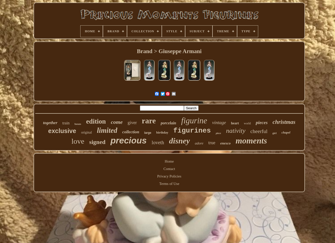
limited (107, 130)
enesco (225, 143)
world (247, 123)
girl (274, 133)
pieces (261, 122)
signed (97, 142)
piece (218, 133)
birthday (162, 132)
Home (169, 161)
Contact (169, 169)
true (211, 142)
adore (199, 143)
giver (132, 122)
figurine (194, 120)
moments (251, 140)
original (86, 132)
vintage (219, 122)
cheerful (259, 131)
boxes (78, 123)
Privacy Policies (169, 176)
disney (179, 140)
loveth (158, 142)
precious (128, 140)
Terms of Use (169, 184)
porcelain (168, 123)
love (77, 141)
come (117, 122)
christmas (284, 122)
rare (149, 120)
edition (96, 121)
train (66, 123)
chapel (286, 132)
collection (130, 132)
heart (235, 123)
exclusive (62, 130)
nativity (236, 130)
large (147, 133)
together (50, 122)
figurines (192, 131)
